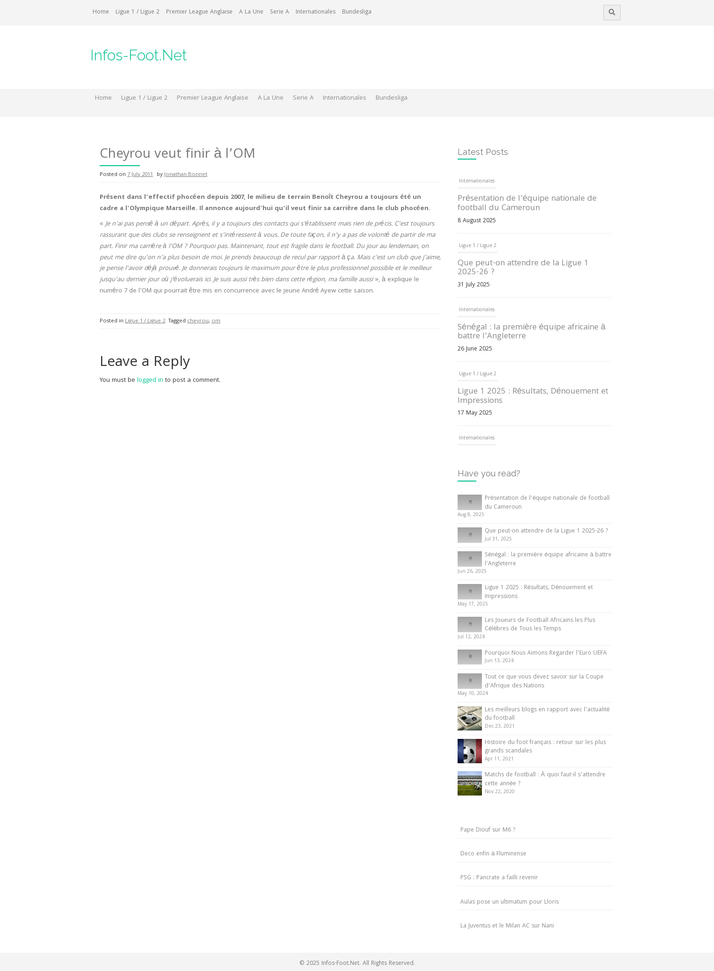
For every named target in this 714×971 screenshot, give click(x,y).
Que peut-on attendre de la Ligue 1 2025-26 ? (523, 268)
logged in (150, 380)
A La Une (251, 12)
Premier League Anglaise (199, 12)
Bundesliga (357, 12)
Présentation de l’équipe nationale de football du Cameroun (527, 203)
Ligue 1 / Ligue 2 (138, 12)
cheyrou (198, 321)
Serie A (279, 12)
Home (101, 12)
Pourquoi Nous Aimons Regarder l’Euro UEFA (546, 653)
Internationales (315, 12)
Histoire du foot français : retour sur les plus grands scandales (545, 747)
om (215, 321)
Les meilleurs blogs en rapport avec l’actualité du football (547, 714)
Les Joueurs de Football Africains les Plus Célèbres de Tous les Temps (540, 625)
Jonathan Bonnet (185, 174)
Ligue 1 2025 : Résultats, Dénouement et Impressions (533, 396)
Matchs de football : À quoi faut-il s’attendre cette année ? (545, 779)
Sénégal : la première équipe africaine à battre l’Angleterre (531, 332)
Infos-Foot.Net (138, 55)
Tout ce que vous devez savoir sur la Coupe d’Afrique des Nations (544, 681)
